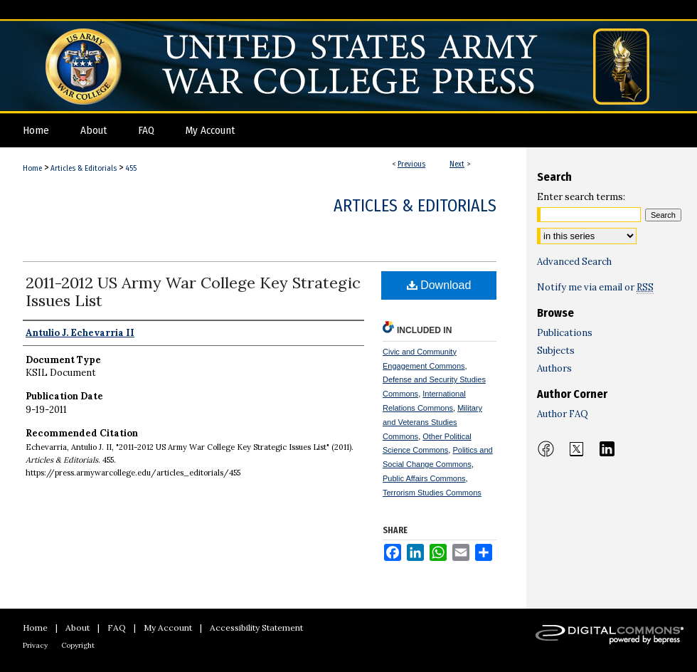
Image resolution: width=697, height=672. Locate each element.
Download (439, 285)
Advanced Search (574, 262)
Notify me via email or (595, 287)
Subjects (556, 351)
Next (456, 164)
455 (131, 168)
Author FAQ (562, 414)
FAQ (116, 627)
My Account (168, 627)
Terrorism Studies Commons (432, 492)
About (77, 627)
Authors (554, 368)
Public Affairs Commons (424, 478)
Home (32, 168)
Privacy (35, 645)
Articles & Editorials (83, 168)
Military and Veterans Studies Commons (432, 422)
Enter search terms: (581, 197)
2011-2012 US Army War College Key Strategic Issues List (193, 291)
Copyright (78, 645)
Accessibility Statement (256, 627)
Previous (411, 164)
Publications (564, 333)
